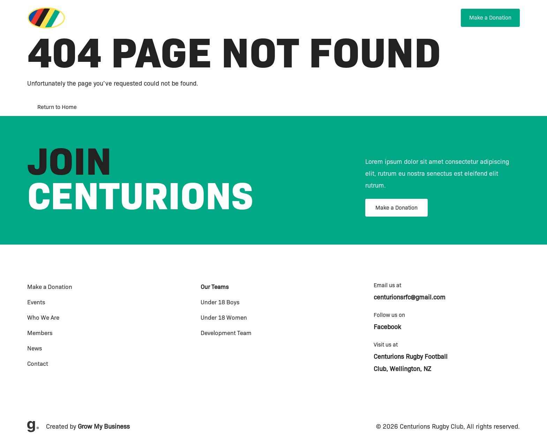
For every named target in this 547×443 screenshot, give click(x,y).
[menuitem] (308, 18)
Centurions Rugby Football (411, 357)
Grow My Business (104, 426)
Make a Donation (396, 207)
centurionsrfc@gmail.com (409, 297)
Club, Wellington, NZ (402, 369)
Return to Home (57, 107)
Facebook (387, 327)
